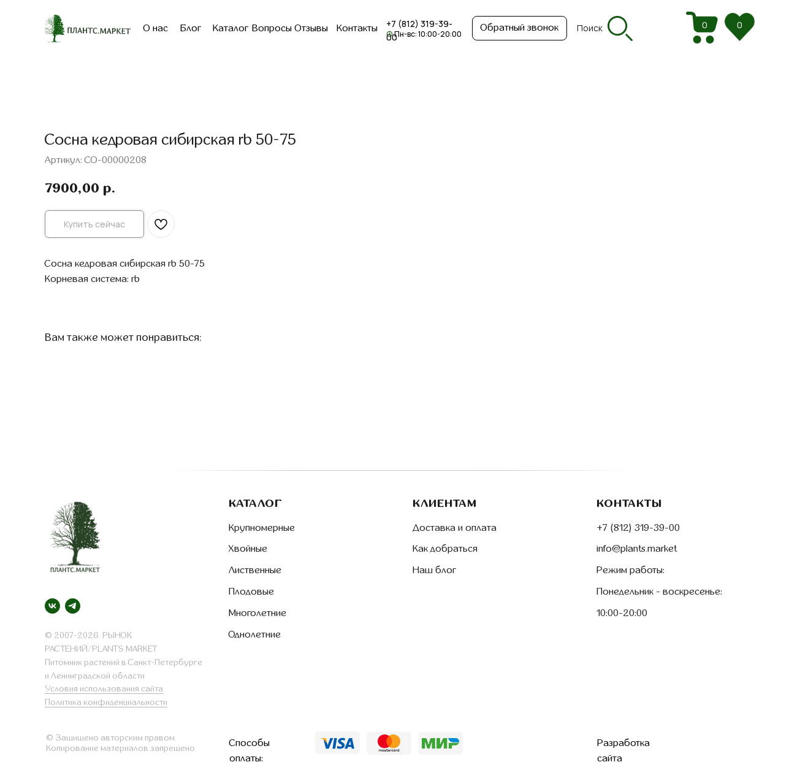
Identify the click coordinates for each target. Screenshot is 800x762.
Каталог (230, 28)
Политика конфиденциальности (106, 702)
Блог (190, 28)
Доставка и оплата (455, 528)
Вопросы (272, 28)
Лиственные (255, 570)
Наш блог (434, 570)
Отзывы (311, 28)
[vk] (52, 606)
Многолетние (257, 613)
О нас (155, 28)
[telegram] (72, 606)
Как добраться (445, 549)
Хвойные (248, 549)
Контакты (357, 28)
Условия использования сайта (104, 688)
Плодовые (251, 591)
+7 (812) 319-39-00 (638, 528)
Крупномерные (262, 528)
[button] (519, 28)
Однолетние (255, 634)
